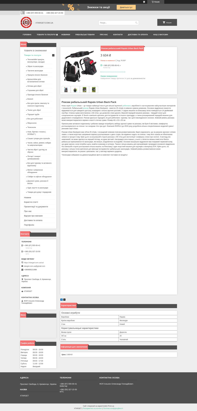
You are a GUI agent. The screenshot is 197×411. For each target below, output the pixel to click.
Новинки (65, 35)
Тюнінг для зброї (34, 110)
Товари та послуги (46, 35)
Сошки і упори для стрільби (38, 138)
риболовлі (126, 106)
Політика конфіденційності (113, 408)
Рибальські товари (84, 35)
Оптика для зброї (34, 86)
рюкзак (86, 108)
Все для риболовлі (35, 119)
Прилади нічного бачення (37, 95)
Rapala (73, 106)
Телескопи (31, 127)
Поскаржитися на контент (92, 408)
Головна (27, 35)
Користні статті (31, 202)
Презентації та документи (36, 206)
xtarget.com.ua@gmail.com (34, 266)
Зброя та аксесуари (35, 66)
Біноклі (30, 99)
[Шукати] (136, 22)
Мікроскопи (32, 123)
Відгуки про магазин (33, 216)
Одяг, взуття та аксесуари (37, 188)
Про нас (104, 35)
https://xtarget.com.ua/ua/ (34, 263)
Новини (27, 197)
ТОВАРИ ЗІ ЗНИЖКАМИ (35, 50)
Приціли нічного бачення (37, 75)
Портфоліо (29, 225)
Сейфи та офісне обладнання (39, 177)
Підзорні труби (33, 114)
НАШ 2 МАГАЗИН (160, 35)
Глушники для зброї (35, 90)
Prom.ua (111, 406)
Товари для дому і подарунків (39, 192)
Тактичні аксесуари (35, 71)
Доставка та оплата (138, 35)
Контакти (118, 35)
